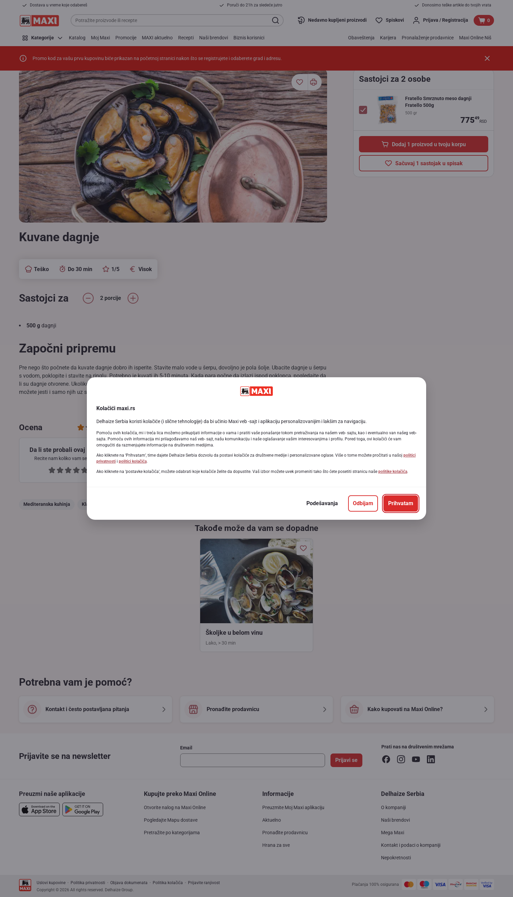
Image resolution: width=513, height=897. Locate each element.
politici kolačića (133, 461)
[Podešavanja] (322, 503)
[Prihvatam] (400, 503)
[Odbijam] (363, 503)
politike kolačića (392, 471)
